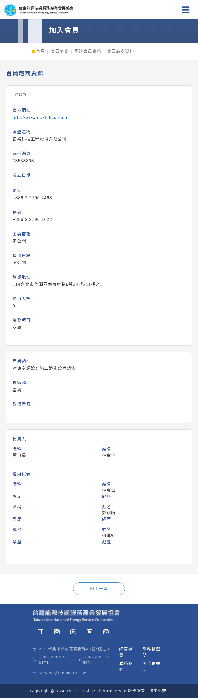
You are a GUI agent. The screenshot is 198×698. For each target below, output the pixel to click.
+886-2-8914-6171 (53, 660)
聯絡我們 (126, 666)
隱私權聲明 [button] (152, 652)
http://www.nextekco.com (40, 117)
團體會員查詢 (87, 51)
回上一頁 (99, 589)
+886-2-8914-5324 (97, 660)
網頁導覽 (126, 652)
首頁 (40, 51)
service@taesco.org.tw (62, 672)
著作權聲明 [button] (152, 666)
